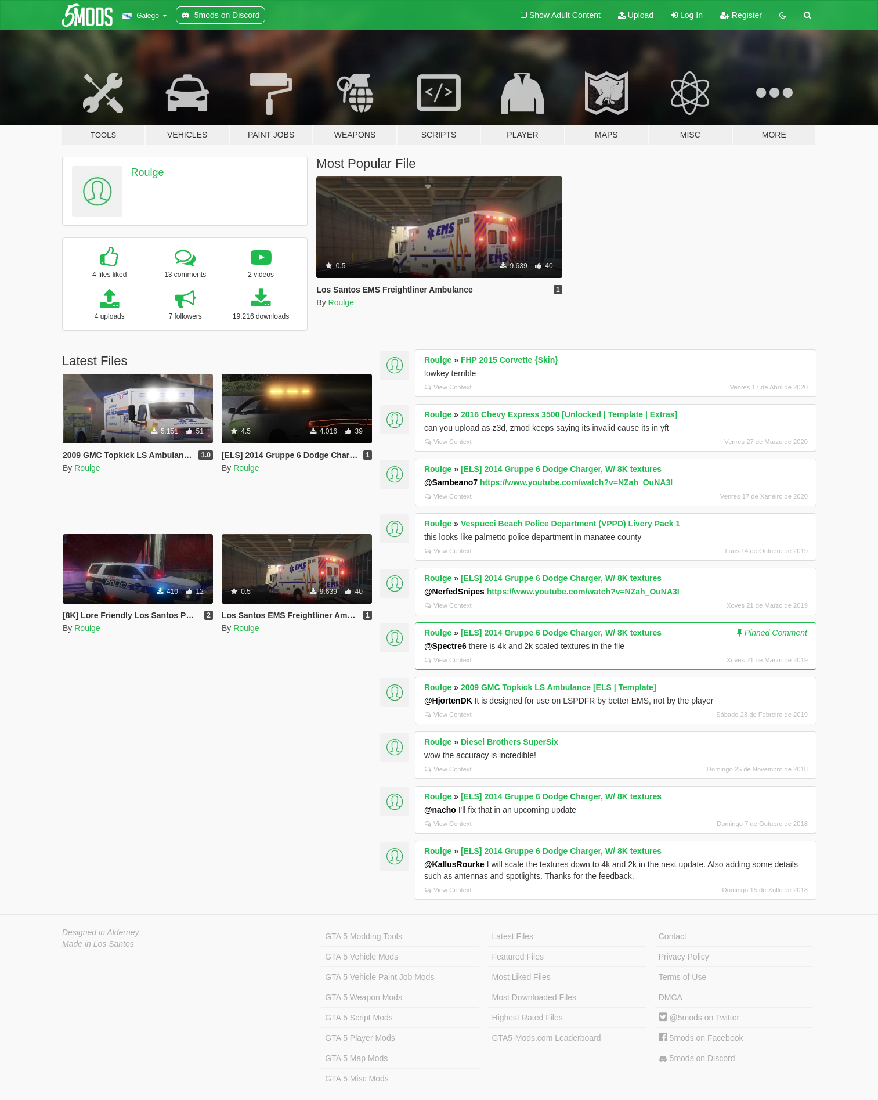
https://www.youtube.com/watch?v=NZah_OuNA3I (576, 482)
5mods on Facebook (701, 1038)
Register (741, 15)
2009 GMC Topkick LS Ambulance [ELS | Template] (558, 687)
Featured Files (518, 956)
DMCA (670, 997)
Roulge (147, 172)
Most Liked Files (521, 977)
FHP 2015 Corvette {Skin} (509, 360)
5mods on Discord (697, 1058)
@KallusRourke (454, 864)
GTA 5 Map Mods (356, 1058)
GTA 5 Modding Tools (363, 936)
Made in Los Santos (98, 943)
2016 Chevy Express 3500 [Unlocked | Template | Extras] (569, 414)
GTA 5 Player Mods (360, 1038)
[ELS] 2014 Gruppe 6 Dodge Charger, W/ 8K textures (561, 469)
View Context (448, 387)
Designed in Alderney (100, 932)
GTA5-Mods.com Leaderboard (546, 1038)
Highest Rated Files (527, 1017)
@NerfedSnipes (454, 591)
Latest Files (513, 936)
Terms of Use (682, 977)
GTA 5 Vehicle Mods (361, 956)
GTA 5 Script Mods (358, 1017)
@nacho (440, 809)
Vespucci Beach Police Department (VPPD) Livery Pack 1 (570, 523)
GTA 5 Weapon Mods (363, 997)
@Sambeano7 (451, 482)
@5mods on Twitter (699, 1017)
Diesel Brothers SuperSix (509, 741)
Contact (672, 936)
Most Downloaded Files (534, 997)
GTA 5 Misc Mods (356, 1078)
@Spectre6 (445, 646)
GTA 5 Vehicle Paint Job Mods (379, 977)
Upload (635, 15)
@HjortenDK (448, 700)
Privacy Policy (684, 956)
